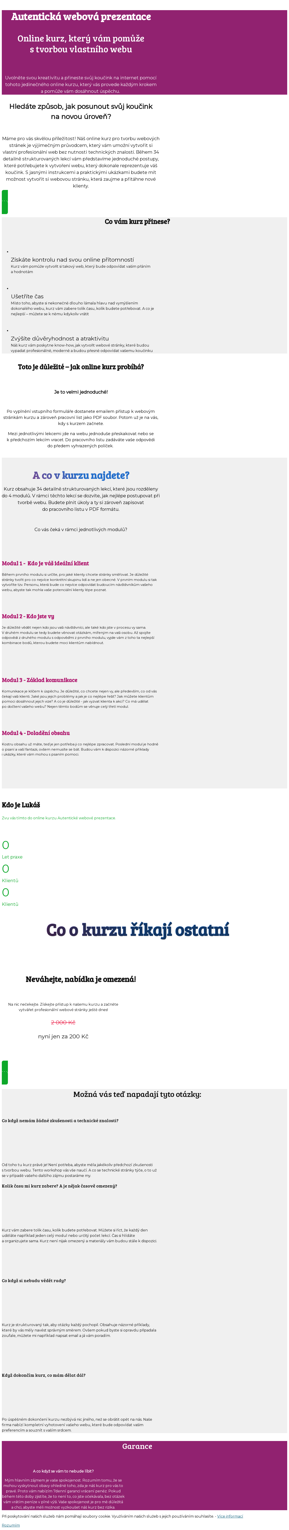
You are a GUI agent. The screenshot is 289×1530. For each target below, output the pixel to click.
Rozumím (11, 1525)
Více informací (230, 1516)
